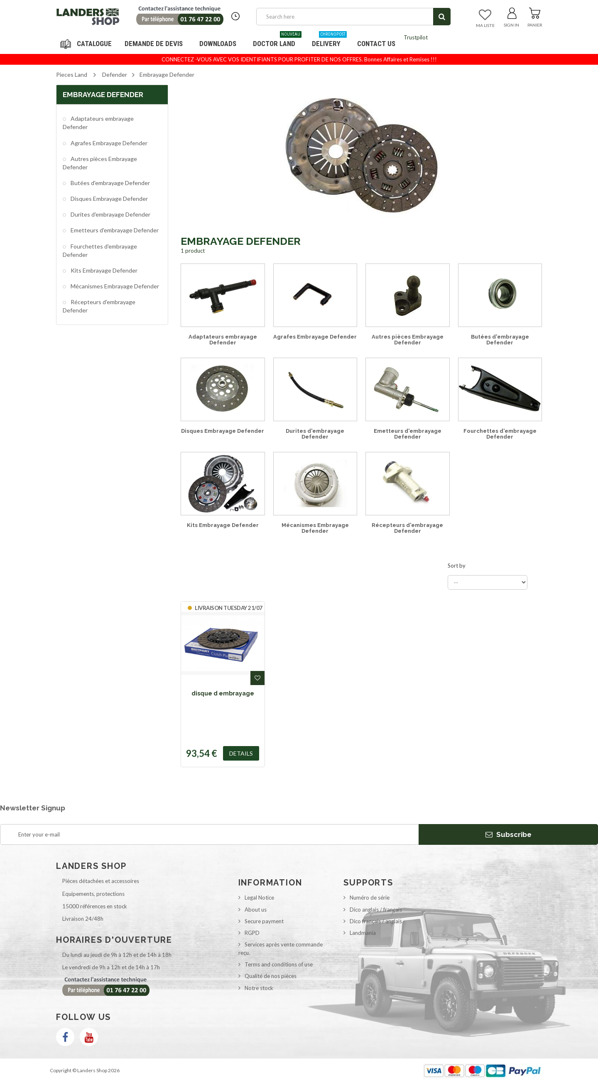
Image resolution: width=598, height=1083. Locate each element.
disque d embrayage (222, 693)
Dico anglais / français (376, 909)
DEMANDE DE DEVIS (154, 43)
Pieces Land (71, 74)
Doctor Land (277, 40)
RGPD (252, 932)
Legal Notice (259, 897)
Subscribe (508, 834)
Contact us (376, 43)
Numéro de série (370, 897)
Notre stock (259, 988)
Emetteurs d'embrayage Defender (114, 230)
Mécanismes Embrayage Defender (114, 286)
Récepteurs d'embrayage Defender (99, 306)
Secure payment (264, 921)
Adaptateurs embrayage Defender (98, 122)
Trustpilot (416, 37)
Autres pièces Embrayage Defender (100, 163)
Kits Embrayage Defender (103, 270)
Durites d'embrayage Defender (109, 214)
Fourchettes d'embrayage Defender (100, 250)
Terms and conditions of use (279, 964)
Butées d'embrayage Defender (109, 182)
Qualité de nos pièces (271, 976)
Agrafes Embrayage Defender (108, 142)
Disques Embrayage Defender (108, 198)
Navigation (87, 43)
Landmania (363, 932)
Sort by (457, 565)
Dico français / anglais (376, 921)
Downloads (217, 43)
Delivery (329, 40)
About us (256, 909)
